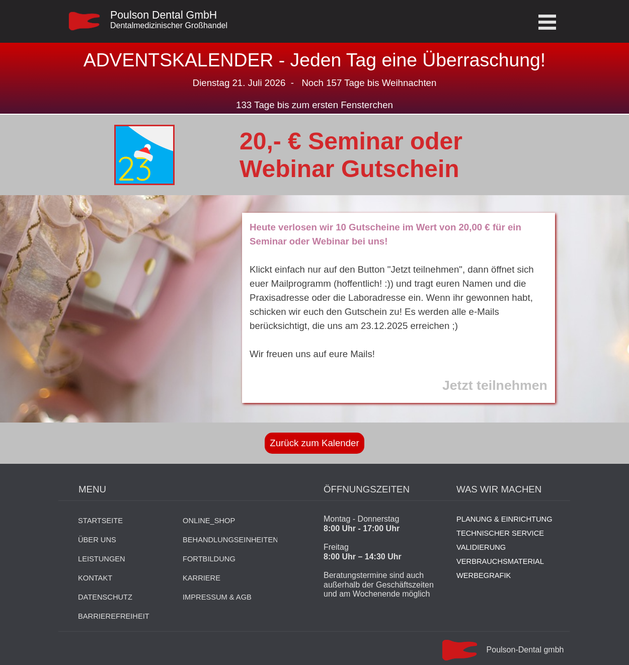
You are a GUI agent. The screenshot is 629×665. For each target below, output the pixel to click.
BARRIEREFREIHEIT (113, 616)
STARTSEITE (100, 521)
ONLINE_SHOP (209, 521)
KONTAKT (95, 578)
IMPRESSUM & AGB (217, 597)
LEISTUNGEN (101, 559)
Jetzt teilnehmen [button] (494, 385)
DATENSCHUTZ (105, 597)
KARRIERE (201, 578)
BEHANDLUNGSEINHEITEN (230, 540)
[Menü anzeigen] (547, 22)
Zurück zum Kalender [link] (314, 443)
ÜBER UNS (97, 540)
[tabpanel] (194, 25)
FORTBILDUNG (209, 559)
